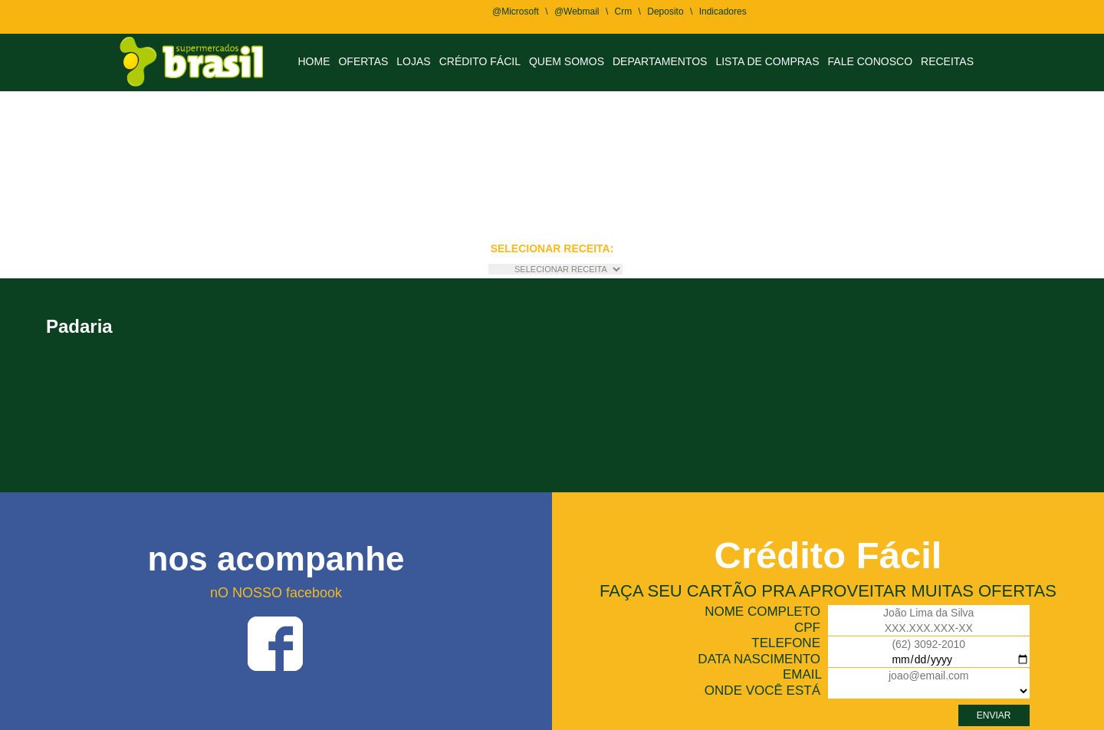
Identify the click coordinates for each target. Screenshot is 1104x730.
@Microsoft (515, 11)
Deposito (665, 11)
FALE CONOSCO (870, 61)
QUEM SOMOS (566, 61)
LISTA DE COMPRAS (767, 61)
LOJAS (413, 61)
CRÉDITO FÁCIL (480, 61)
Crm (623, 11)
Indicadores (723, 11)
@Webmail (577, 11)
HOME (313, 61)
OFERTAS (363, 61)
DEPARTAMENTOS (660, 61)
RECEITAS (947, 61)
